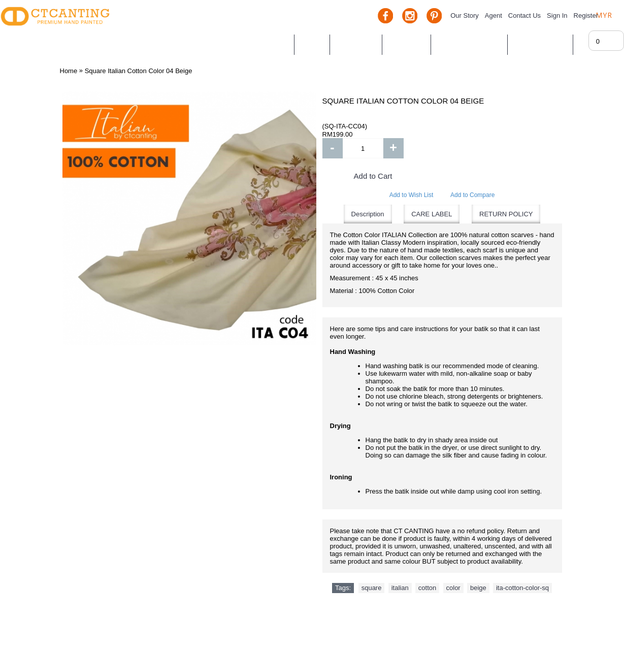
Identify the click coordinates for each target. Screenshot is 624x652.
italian (400, 588)
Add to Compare (472, 195)
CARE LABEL (431, 214)
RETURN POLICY (506, 214)
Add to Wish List (411, 195)
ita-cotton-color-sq (522, 588)
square (372, 588)
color (453, 588)
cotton (427, 588)
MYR (604, 15)
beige (478, 588)
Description (367, 214)
